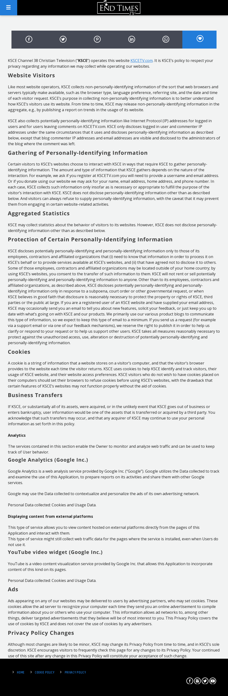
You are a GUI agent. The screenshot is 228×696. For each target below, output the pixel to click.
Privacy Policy (75, 672)
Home (21, 672)
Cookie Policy (44, 672)
